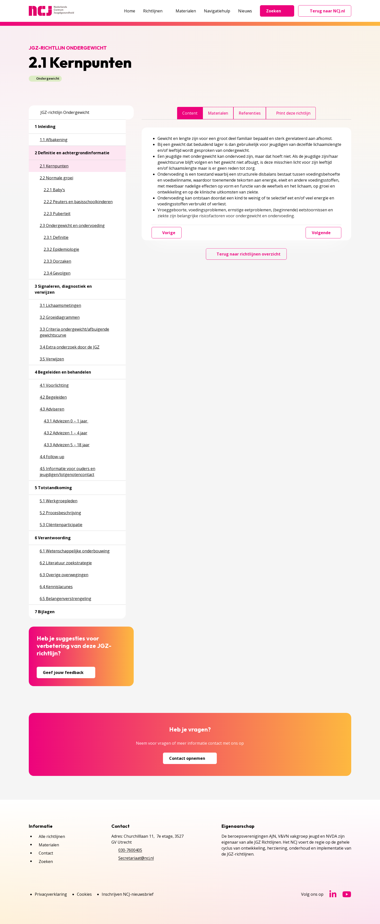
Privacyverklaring (51, 894)
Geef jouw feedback (66, 672)
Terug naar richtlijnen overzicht (246, 254)
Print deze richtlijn (291, 113)
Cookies (84, 894)
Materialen (186, 11)
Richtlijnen (155, 11)
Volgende (323, 232)
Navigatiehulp (217, 11)
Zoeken (277, 11)
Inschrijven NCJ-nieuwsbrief (128, 894)
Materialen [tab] (218, 113)
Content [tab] (189, 113)
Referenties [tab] (250, 113)
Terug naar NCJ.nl (327, 12)
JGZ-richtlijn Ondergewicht (62, 112)
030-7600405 (130, 850)
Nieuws (245, 11)
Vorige (166, 232)
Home (129, 11)
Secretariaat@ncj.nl (136, 858)
